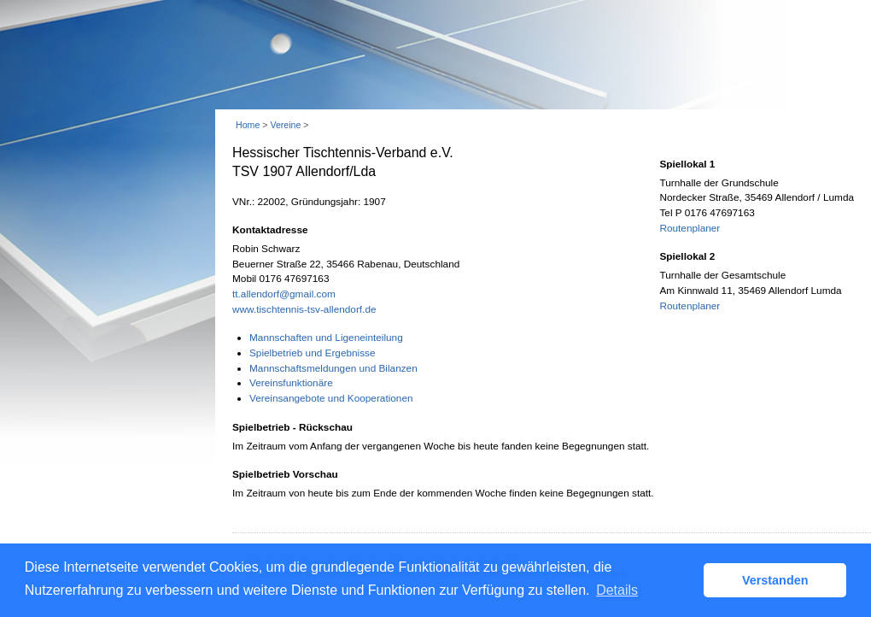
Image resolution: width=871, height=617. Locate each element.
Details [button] (617, 590)
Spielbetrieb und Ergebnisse (312, 353)
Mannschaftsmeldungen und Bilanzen (333, 368)
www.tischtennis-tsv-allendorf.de (304, 309)
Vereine (285, 125)
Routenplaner (689, 228)
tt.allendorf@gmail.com (284, 294)
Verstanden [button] (775, 580)
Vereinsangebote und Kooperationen (331, 398)
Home (248, 125)
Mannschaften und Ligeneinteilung (326, 338)
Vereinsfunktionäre (291, 383)
